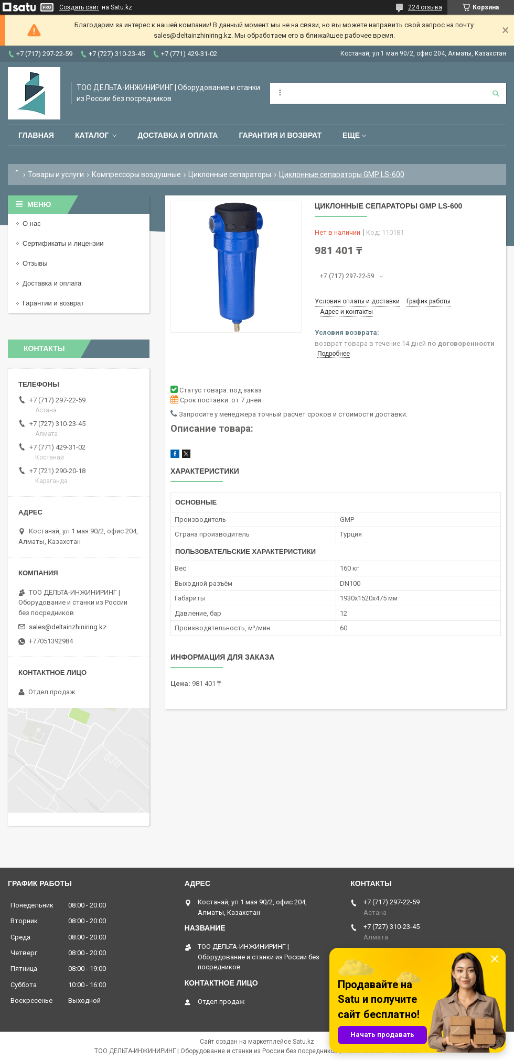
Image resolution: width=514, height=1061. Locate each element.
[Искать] (495, 93)
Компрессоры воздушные (136, 174)
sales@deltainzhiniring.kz (67, 627)
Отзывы (35, 263)
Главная (36, 135)
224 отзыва (425, 7)
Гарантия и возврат (280, 135)
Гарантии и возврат (53, 303)
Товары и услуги (56, 174)
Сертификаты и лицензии (63, 243)
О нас (32, 223)
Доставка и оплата (177, 135)
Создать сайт (79, 7)
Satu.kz (303, 1041)
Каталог (92, 135)
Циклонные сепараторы (229, 174)
